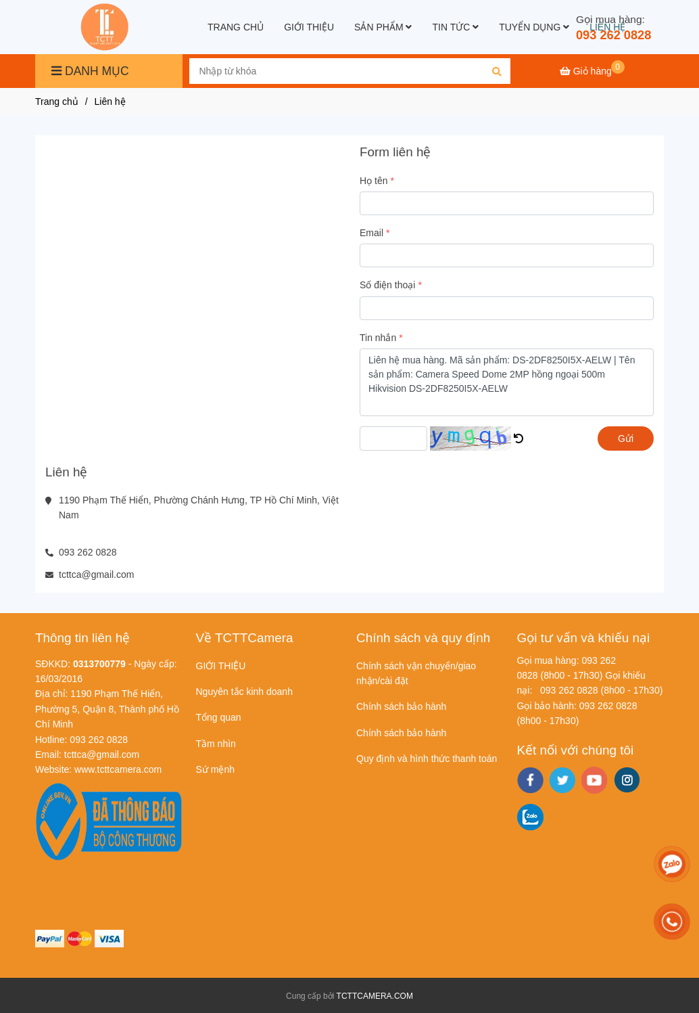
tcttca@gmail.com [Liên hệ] (96, 574)
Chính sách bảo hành (401, 706)
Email (371, 232)
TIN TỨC (455, 27)
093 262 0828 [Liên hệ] (613, 35)
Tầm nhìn (216, 743)
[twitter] (562, 780)
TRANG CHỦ (236, 27)
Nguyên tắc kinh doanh (244, 691)
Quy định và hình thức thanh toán (426, 758)
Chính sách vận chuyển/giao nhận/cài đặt (416, 673)
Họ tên (373, 180)
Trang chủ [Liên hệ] (56, 101)
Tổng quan (218, 717)
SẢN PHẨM (383, 27)
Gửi (625, 438)
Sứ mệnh (215, 769)
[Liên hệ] (106, 27)
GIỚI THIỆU (309, 27)
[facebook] (530, 780)
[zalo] (530, 817)
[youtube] (594, 780)
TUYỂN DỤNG (534, 27)
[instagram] (627, 780)
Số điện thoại (387, 284)
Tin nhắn (378, 337)
